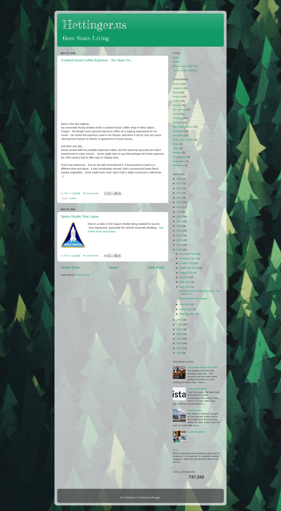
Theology (178, 118)
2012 (180, 240)
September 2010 (188, 267)
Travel (176, 113)
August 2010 (186, 272)
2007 (180, 329)
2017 (180, 216)
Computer (178, 131)
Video (176, 148)
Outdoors (178, 88)
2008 (180, 324)
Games (177, 105)
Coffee (73, 198)
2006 (180, 334)
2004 (180, 343)
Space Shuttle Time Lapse (80, 216)
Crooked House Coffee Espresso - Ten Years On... (97, 60)
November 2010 (188, 258)
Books (176, 61)
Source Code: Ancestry (185, 70)
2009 (180, 319)
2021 (180, 197)
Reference (178, 165)
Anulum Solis (194, 410)
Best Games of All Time (185, 66)
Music (176, 144)
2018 (180, 211)
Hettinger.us (95, 24)
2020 (180, 202)
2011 (180, 244)
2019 (180, 207)
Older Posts (156, 267)
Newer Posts (70, 267)
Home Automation (197, 388)
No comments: (91, 193)
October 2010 (187, 263)
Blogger (156, 497)
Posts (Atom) (83, 274)
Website (177, 122)
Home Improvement (183, 139)
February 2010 (187, 314)
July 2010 (184, 277)
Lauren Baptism (195, 431)
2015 (180, 226)
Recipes (177, 152)
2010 (180, 249)
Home (113, 267)
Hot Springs (179, 109)
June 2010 (185, 282)
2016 (180, 221)
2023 (180, 188)
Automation (179, 161)
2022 (180, 193)
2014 (180, 230)
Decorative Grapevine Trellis (202, 367)
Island (176, 92)
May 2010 (185, 286)
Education (178, 135)
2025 (180, 178)
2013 (180, 235)
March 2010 (186, 309)
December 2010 (188, 253)
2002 (180, 352)
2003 (180, 348)
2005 (180, 338)
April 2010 (185, 304)
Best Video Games (183, 126)
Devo (175, 450)
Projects (177, 96)
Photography (180, 157)
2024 (180, 183)
